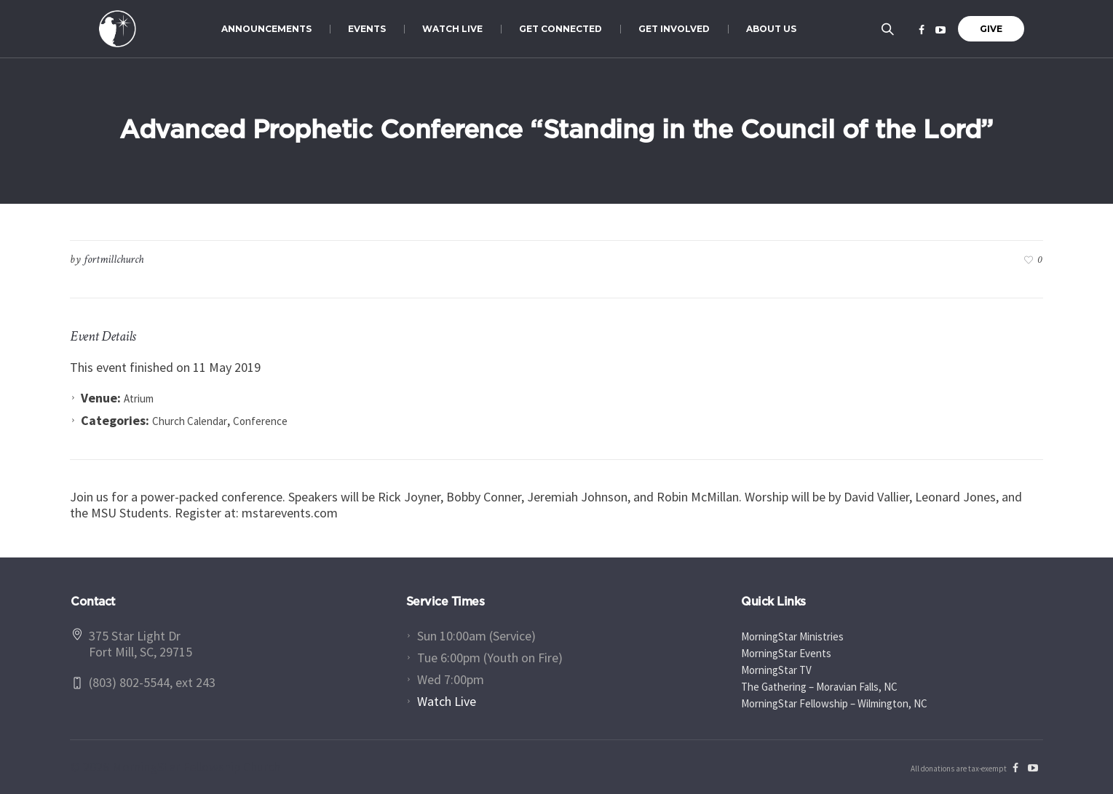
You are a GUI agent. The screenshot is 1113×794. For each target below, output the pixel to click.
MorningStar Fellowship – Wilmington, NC (834, 703)
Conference (260, 421)
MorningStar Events (786, 653)
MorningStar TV (776, 670)
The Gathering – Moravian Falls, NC (819, 687)
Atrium (139, 398)
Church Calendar (189, 421)
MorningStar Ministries (792, 636)
